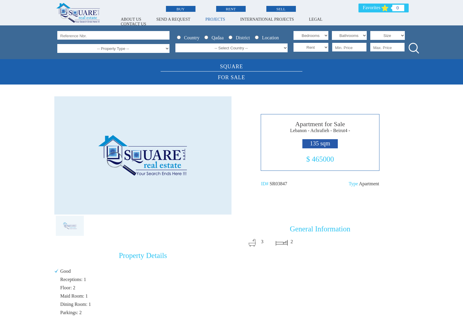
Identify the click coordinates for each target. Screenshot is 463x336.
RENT (231, 9)
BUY (181, 9)
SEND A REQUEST (173, 19)
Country (190, 37)
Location (268, 37)
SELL (281, 9)
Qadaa (215, 37)
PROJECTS (215, 19)
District (241, 37)
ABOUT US (131, 19)
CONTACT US (133, 24)
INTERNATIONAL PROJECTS (267, 19)
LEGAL (315, 19)
